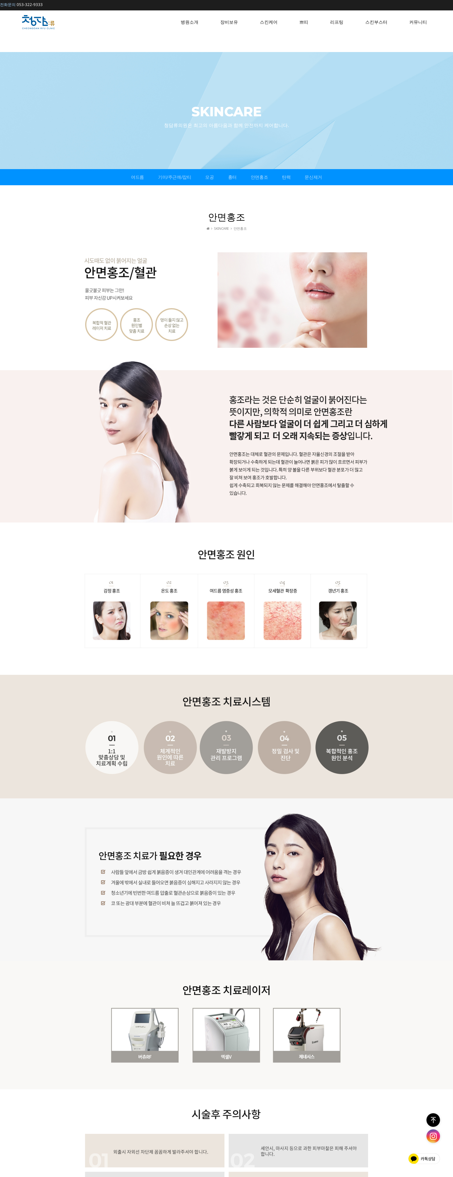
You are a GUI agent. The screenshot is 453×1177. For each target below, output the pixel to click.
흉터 (232, 177)
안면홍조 (259, 177)
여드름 (137, 177)
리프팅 (336, 22)
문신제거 (313, 177)
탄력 (286, 177)
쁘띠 (303, 22)
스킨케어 (269, 22)
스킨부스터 (376, 22)
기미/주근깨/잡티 (174, 177)
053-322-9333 (21, 4)
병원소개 (189, 22)
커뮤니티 (418, 22)
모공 (209, 177)
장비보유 (229, 22)
